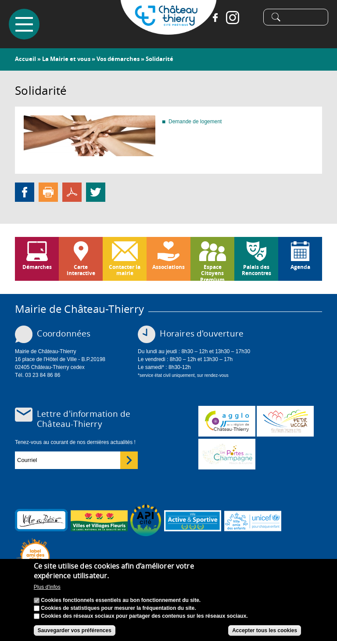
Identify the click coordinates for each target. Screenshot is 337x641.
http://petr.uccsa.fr (285, 421)
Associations (168, 267)
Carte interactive (81, 270)
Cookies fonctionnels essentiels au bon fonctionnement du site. (121, 600)
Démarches (37, 267)
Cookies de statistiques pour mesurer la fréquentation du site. (118, 608)
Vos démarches (118, 59)
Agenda (300, 267)
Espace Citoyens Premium (212, 272)
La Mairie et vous (66, 59)
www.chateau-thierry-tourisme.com (226, 454)
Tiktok (250, 17)
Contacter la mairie (124, 270)
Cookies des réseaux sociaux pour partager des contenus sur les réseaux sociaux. (144, 616)
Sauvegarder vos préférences (74, 630)
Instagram (232, 17)
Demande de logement (195, 121)
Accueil (25, 59)
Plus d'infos (47, 587)
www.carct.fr (226, 421)
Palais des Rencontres (256, 270)
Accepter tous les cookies (264, 630)
